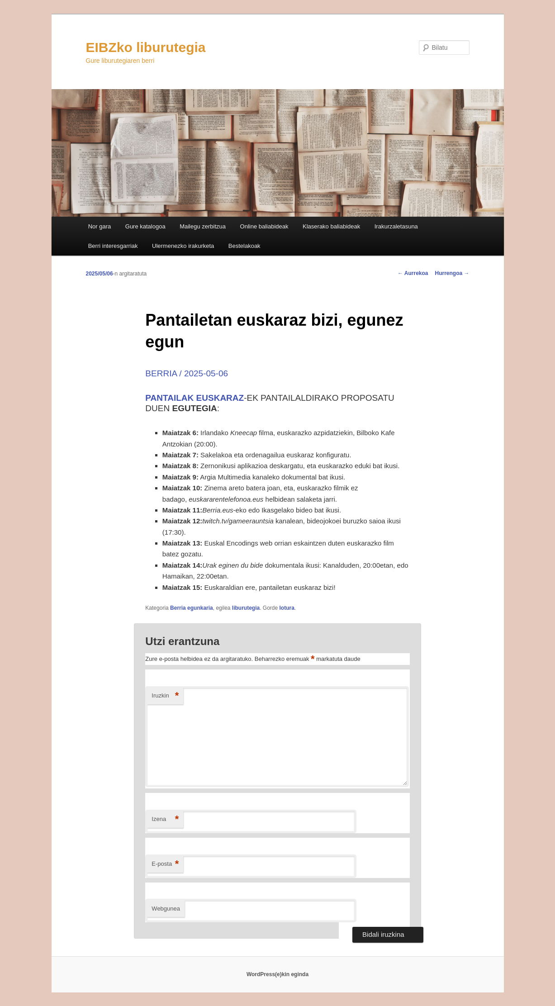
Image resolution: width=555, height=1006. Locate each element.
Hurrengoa (452, 273)
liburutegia (246, 608)
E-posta (165, 864)
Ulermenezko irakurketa (183, 245)
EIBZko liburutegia (146, 47)
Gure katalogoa (145, 226)
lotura (287, 608)
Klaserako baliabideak (331, 226)
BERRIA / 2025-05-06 (186, 373)
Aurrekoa (413, 273)
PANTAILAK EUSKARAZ (194, 398)
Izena (165, 819)
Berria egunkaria (191, 608)
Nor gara (99, 226)
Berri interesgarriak (113, 245)
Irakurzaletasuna (396, 226)
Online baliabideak (264, 226)
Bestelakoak (244, 245)
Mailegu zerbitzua (203, 226)
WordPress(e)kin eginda (277, 974)
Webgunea (166, 908)
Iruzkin (165, 695)
